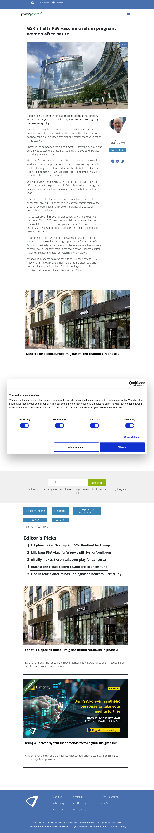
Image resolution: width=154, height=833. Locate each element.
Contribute (78, 796)
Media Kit (59, 2)
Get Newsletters (42, 2)
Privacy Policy (79, 809)
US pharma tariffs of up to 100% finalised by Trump (70, 545)
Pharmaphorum (32, 801)
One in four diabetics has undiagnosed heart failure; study (76, 574)
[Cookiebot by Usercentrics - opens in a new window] (131, 383)
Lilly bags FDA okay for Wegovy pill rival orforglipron (71, 552)
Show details (131, 437)
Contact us (58, 809)
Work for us (105, 803)
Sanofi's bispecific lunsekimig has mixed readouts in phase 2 (72, 354)
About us (57, 796)
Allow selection (76, 447)
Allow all (122, 447)
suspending (39, 129)
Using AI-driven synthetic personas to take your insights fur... (72, 743)
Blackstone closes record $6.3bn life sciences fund (69, 567)
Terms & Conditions (110, 796)
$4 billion (32, 245)
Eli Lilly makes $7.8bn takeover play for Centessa (68, 559)
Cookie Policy (79, 803)
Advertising (58, 803)
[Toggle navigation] (129, 13)
